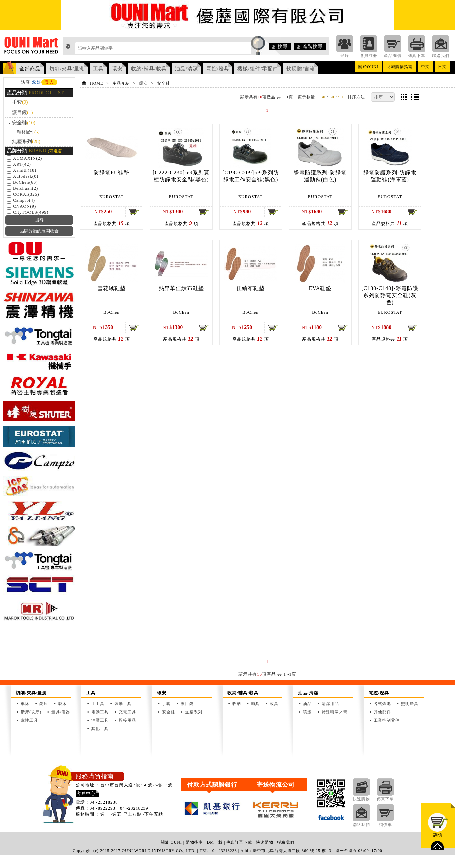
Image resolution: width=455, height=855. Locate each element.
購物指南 (194, 842)
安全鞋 (23, 122)
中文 (425, 66)
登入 (49, 82)
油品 (307, 703)
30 (323, 97)
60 (332, 97)
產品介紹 (121, 83)
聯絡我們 (285, 842)
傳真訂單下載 (239, 842)
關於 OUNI (171, 842)
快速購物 (264, 842)
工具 (98, 68)
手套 (20, 102)
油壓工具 (100, 720)
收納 (236, 703)
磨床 (62, 703)
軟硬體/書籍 (300, 68)
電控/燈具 (217, 68)
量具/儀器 (60, 712)
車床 (25, 703)
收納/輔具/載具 (148, 68)
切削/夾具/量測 (67, 68)
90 (340, 97)
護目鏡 (22, 112)
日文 (442, 66)
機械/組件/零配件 (257, 68)
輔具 (255, 703)
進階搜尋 (313, 46)
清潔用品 (330, 703)
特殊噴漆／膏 (335, 712)
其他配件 (382, 712)
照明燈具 (409, 703)
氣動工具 (123, 703)
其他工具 (100, 728)
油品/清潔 (186, 68)
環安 (117, 68)
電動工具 (100, 712)
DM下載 (215, 842)
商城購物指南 (400, 66)
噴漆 (307, 712)
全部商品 (30, 68)
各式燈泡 (382, 703)
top (437, 845)
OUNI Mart (31, 47)
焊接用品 (127, 720)
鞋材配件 (28, 131)
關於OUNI (368, 66)
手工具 (97, 703)
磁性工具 (29, 720)
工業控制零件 (387, 720)
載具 (274, 703)
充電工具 (127, 712)
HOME (96, 83)
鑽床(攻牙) (31, 712)
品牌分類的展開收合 (39, 230)
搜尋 (283, 46)
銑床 (43, 703)
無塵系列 (26, 141)
